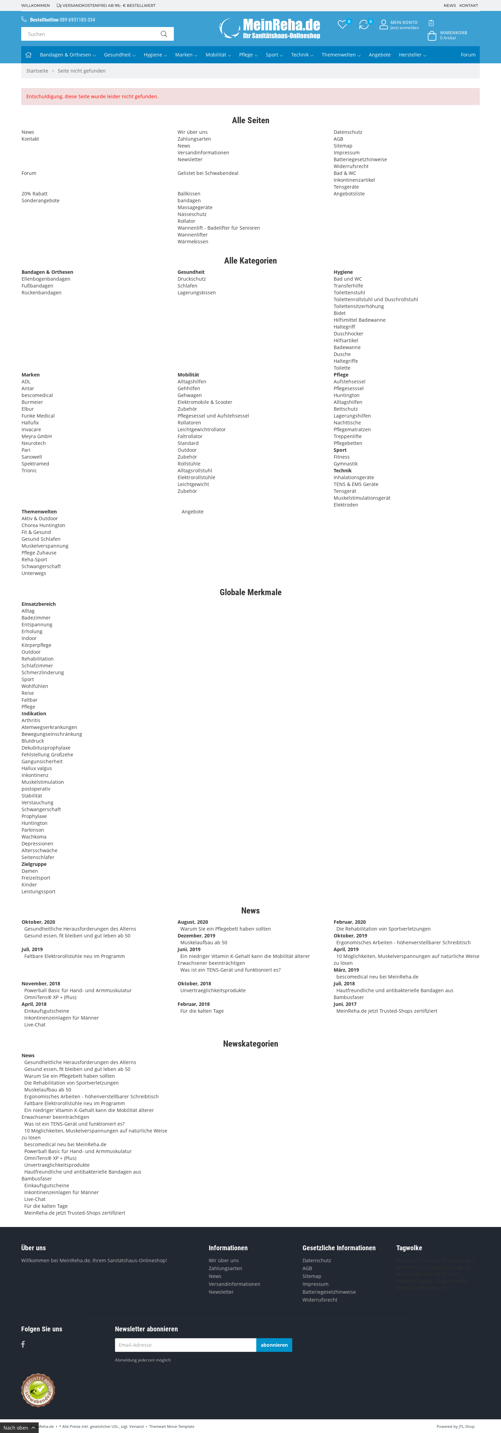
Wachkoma (34, 836)
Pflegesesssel (349, 388)
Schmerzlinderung (43, 672)
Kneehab (406, 1281)
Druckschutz (192, 279)
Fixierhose (408, 1260)
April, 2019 (346, 949)
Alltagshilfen (192, 381)
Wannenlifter (193, 234)
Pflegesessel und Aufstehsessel (213, 415)
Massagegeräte (195, 207)
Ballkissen (189, 193)
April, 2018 (34, 1004)
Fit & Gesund (36, 532)
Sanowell (32, 456)
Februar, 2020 (350, 922)
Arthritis (31, 720)
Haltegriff (344, 326)
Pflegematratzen (352, 429)
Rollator (186, 221)
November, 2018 (41, 983)
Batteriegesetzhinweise (360, 159)
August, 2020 (193, 922)
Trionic (29, 470)
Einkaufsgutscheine (46, 1011)
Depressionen (37, 843)
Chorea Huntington (43, 525)
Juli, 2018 (344, 983)
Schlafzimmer (37, 665)
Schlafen (187, 285)
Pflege (248, 54)
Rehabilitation (38, 658)
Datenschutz (348, 132)
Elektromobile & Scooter (205, 402)
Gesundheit (120, 54)
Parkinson (33, 830)
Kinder (29, 884)
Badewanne (347, 347)
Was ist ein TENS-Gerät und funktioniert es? (230, 970)
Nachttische (347, 422)
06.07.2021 (447, 1274)
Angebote (380, 54)
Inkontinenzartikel (354, 180)
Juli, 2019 (32, 949)
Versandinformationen (203, 152)
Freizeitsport (36, 877)
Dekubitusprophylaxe (46, 747)
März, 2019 (346, 970)
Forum (468, 54)
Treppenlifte (348, 436)
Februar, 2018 (194, 1004)
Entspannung (37, 624)
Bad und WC (348, 279)
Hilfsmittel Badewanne (360, 320)
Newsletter (190, 159)
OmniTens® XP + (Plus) (50, 997)
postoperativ (36, 788)
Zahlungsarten (194, 139)
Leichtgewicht (193, 484)
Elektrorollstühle (196, 477)
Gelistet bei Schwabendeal (208, 173)
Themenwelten (341, 54)
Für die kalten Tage (202, 1011)
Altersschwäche (39, 850)
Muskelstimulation (43, 782)
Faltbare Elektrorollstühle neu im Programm (74, 956)
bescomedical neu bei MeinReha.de (377, 976)
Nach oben (19, 1427)
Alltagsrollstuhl (195, 470)
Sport (274, 54)
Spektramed (35, 463)
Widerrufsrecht (351, 166)
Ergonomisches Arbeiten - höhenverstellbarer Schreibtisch (403, 942)
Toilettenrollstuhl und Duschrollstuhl (376, 299)
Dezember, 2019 (196, 935)
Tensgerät (345, 491)
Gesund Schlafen (41, 539)
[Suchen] (87, 34)
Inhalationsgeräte (354, 477)
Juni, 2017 (345, 1004)
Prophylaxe (34, 816)
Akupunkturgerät (450, 1267)
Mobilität (218, 54)
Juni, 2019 (189, 949)
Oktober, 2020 (38, 922)
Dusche (342, 354)
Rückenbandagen (42, 292)
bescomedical (37, 395)
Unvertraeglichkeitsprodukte (213, 990)
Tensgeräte (346, 186)
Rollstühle (189, 463)
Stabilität (32, 795)
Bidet (340, 313)
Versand (136, 1426)
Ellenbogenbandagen (46, 279)
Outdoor (187, 450)
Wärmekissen (193, 241)
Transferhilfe (348, 285)
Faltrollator (190, 436)
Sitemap (343, 145)
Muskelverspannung (45, 545)
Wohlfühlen (35, 686)
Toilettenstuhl (349, 292)
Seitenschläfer (38, 857)
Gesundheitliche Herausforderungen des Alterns (80, 928)
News (450, 5)
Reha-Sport (34, 559)
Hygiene (155, 54)
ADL (26, 381)
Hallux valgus (37, 768)
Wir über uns (193, 132)
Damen (30, 871)
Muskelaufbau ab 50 (203, 942)
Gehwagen (190, 395)
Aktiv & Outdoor (40, 518)
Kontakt (468, 5)
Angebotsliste (349, 193)
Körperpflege (36, 645)
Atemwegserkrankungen (49, 727)
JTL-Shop (467, 1426)
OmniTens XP (431, 1287)
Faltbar (30, 699)
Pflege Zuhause (39, 552)
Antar (28, 388)
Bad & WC (345, 173)
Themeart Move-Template (171, 1426)
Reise (28, 693)
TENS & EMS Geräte (356, 484)
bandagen (189, 200)
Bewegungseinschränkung (52, 734)
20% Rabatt (35, 193)
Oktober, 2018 (194, 983)
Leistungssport (38, 891)
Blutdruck (33, 741)
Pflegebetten (348, 443)
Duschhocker (348, 333)
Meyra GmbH (37, 436)
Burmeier (32, 402)
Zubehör (187, 409)
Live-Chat (35, 1024)
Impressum (347, 152)
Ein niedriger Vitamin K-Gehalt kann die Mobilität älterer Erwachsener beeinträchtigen (244, 959)
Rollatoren (189, 422)
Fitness (342, 456)
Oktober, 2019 (350, 935)
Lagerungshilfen (352, 415)
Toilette (342, 367)
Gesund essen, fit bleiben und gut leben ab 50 (77, 935)
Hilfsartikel (346, 340)
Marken (186, 54)
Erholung (32, 631)
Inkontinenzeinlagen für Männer (61, 1017)
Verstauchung (37, 802)
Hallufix (30, 422)
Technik (302, 54)
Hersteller (412, 54)
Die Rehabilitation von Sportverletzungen (383, 928)
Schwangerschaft (41, 566)
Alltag (28, 610)
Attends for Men (415, 1274)
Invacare (31, 429)
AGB (338, 139)
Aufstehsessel (349, 381)
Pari (26, 450)
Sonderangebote (41, 200)
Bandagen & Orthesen (68, 54)
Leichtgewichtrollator (202, 429)
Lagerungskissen (197, 292)
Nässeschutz (192, 214)
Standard (188, 443)
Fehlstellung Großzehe (47, 754)
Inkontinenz (35, 775)
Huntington (347, 395)
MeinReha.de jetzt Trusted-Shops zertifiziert (386, 1011)
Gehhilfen (189, 388)
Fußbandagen (37, 285)
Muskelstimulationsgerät (362, 498)
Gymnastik (346, 463)
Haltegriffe (346, 361)
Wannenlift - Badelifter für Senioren (219, 228)
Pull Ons (430, 1260)
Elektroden (346, 504)
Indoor (29, 638)
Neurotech (34, 443)
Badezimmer (36, 617)
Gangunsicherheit (42, 761)
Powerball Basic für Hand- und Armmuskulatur (78, 990)
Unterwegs (34, 573)
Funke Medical (38, 415)
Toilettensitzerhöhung (359, 306)
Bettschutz (346, 409)
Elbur (28, 409)
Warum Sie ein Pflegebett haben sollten (225, 928)
